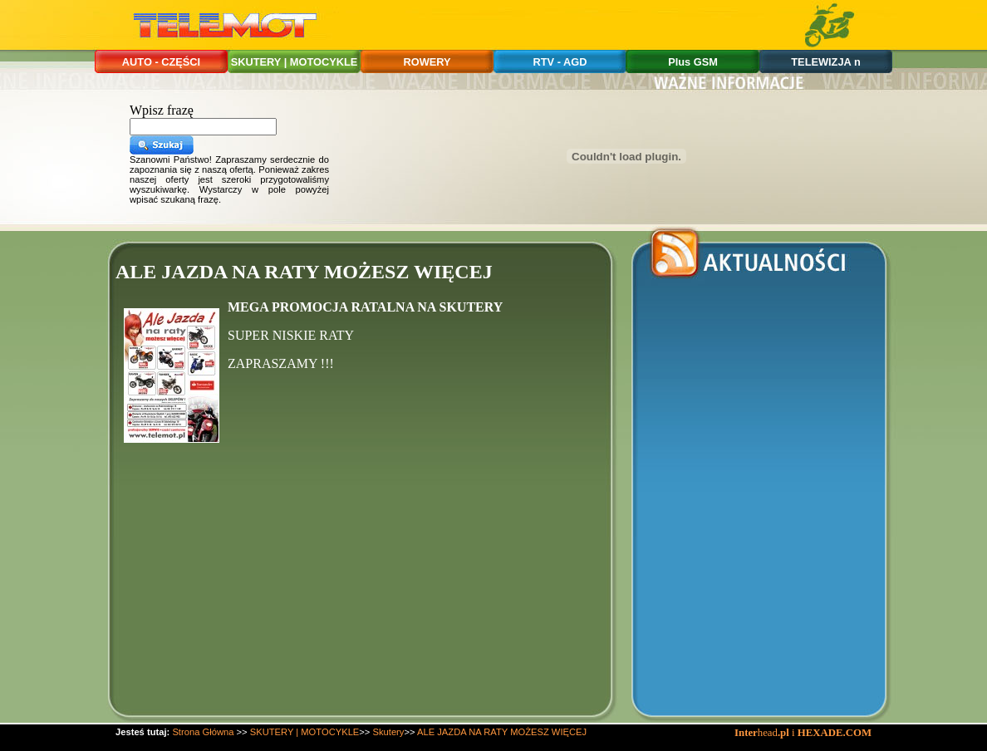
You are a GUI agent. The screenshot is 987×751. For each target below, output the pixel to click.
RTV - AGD (560, 62)
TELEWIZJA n (825, 62)
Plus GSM (693, 62)
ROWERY (426, 62)
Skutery (389, 732)
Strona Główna (202, 732)
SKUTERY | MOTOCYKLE (294, 62)
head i (766, 733)
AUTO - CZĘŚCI (161, 62)
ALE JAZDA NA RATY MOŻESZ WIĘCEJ (502, 732)
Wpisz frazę (162, 110)
